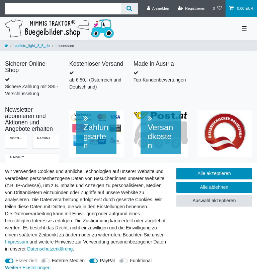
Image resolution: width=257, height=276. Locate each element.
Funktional (141, 260)
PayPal (107, 260)
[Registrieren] (191, 8)
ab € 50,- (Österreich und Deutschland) (95, 83)
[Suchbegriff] (63, 8)
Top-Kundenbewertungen (160, 79)
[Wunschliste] (217, 8)
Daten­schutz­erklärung (50, 249)
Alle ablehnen (214, 187)
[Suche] (129, 8)
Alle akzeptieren (214, 173)
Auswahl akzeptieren (214, 200)
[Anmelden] (158, 8)
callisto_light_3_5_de (32, 46)
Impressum (16, 241)
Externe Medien (68, 260)
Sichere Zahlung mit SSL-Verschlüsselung (32, 90)
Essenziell (26, 260)
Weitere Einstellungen (28, 267)
